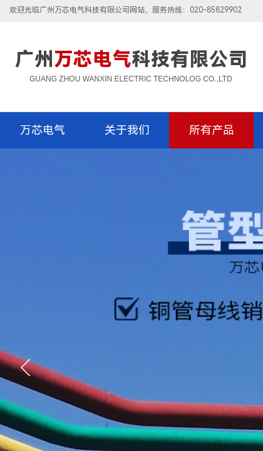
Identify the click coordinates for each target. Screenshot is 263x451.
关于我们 (127, 130)
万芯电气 (42, 130)
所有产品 (211, 130)
